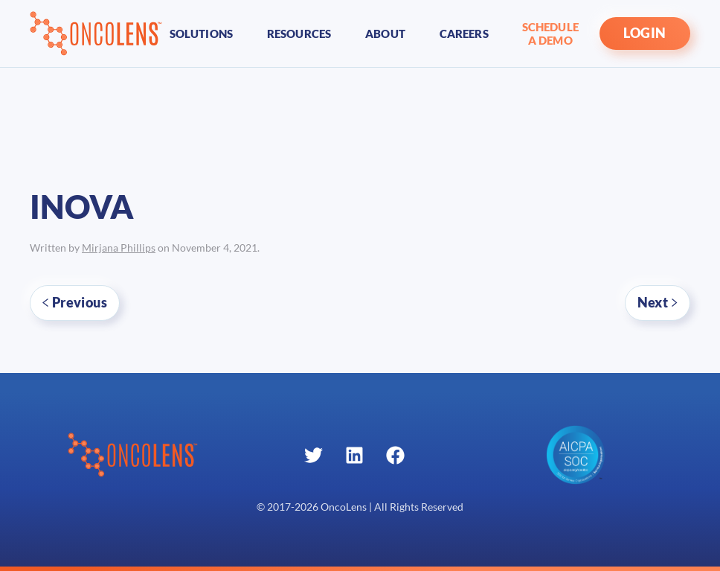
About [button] (385, 33)
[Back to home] (96, 33)
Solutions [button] (201, 33)
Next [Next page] (657, 302)
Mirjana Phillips (118, 248)
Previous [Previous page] (74, 302)
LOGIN (644, 33)
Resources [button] (299, 33)
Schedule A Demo (550, 33)
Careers (464, 33)
